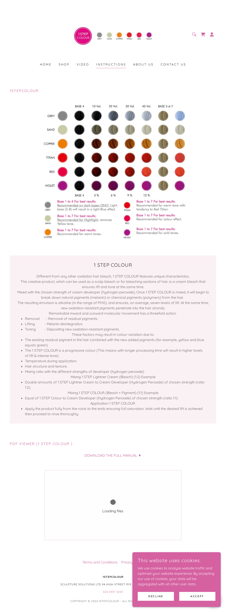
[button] (211, 34)
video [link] (83, 64)
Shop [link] (64, 64)
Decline (155, 596)
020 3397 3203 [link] (113, 591)
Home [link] (46, 64)
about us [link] (143, 64)
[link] (113, 34)
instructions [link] (111, 64)
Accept (197, 596)
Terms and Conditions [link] (100, 562)
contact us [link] (173, 64)
